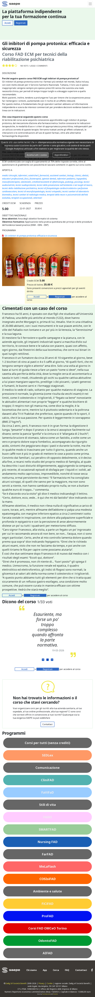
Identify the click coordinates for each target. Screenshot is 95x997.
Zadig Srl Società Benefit (16, 983)
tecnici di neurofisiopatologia (31, 191)
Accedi (8, 22)
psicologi (78, 181)
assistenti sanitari (58, 175)
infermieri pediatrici (66, 178)
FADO (47, 817)
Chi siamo (31, 970)
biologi (70, 175)
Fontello (55, 994)
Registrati (21, 22)
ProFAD (47, 916)
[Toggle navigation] (90, 4)
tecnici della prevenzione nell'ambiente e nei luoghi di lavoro (64, 185)
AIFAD (47, 953)
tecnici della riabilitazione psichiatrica (19, 188)
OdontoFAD (47, 940)
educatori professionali (12, 178)
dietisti (85, 175)
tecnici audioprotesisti (26, 185)
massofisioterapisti (11, 181)
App (45, 970)
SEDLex (47, 755)
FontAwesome (46, 994)
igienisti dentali (49, 178)
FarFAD (47, 854)
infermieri (22, 175)
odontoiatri (26, 181)
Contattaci (47, 724)
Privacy (41, 983)
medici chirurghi (9, 175)
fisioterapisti (35, 178)
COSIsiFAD (47, 879)
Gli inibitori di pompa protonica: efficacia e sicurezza (29, 235)
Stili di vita (47, 804)
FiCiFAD (47, 903)
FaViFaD (47, 792)
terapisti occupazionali (21, 197)
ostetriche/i (33, 175)
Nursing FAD (48, 842)
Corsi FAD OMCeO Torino (47, 928)
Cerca (56, 970)
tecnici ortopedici (53, 191)
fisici (26, 178)
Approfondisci (61, 154)
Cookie (50, 983)
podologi (69, 181)
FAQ (67, 970)
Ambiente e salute (47, 891)
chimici (78, 175)
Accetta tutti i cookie (37, 154)
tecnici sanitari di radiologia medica (29, 194)
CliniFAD (47, 780)
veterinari (37, 197)
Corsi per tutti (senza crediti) (47, 743)
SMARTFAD (47, 829)
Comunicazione (48, 767)
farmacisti (44, 175)
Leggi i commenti (38, 65)
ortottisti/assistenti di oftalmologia (48, 181)
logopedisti (81, 178)
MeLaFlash (47, 866)
